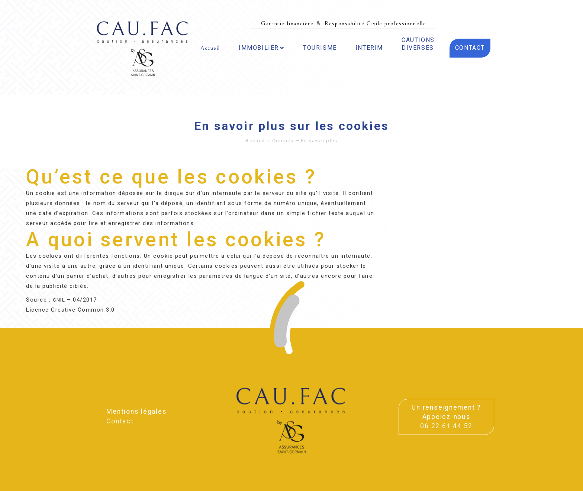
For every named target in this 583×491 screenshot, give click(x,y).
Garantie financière (287, 23)
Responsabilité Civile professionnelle (375, 23)
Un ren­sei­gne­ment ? (446, 407)
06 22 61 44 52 (446, 426)
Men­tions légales (136, 411)
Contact (119, 421)
